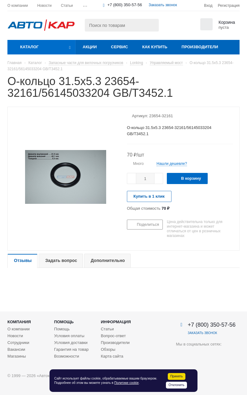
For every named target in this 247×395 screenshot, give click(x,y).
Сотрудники (18, 342)
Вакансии (16, 349)
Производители (200, 47)
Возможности (66, 356)
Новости (15, 335)
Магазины (16, 356)
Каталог (29, 47)
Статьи (107, 329)
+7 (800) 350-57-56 (124, 4)
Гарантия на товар (71, 349)
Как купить (154, 47)
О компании (18, 329)
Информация (116, 322)
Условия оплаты (69, 335)
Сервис (119, 47)
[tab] (22, 261)
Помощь (64, 322)
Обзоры (108, 349)
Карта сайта (112, 356)
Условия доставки (71, 342)
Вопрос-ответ (113, 335)
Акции (90, 47)
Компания (19, 322)
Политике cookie (126, 382)
